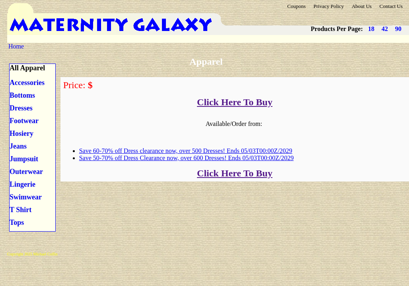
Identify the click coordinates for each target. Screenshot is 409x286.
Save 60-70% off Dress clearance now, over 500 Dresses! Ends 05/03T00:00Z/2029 (185, 150)
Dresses (21, 108)
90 (398, 28)
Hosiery (21, 133)
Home (16, 46)
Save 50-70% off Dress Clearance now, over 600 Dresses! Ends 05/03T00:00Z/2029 (186, 158)
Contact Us (391, 6)
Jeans (18, 146)
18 (371, 28)
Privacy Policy (329, 6)
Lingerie (22, 184)
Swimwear (26, 197)
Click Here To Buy (235, 102)
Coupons (296, 6)
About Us (362, 6)
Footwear (24, 121)
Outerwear (26, 172)
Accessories (27, 83)
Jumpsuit (24, 159)
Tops (17, 222)
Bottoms (22, 95)
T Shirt (20, 210)
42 (385, 28)
